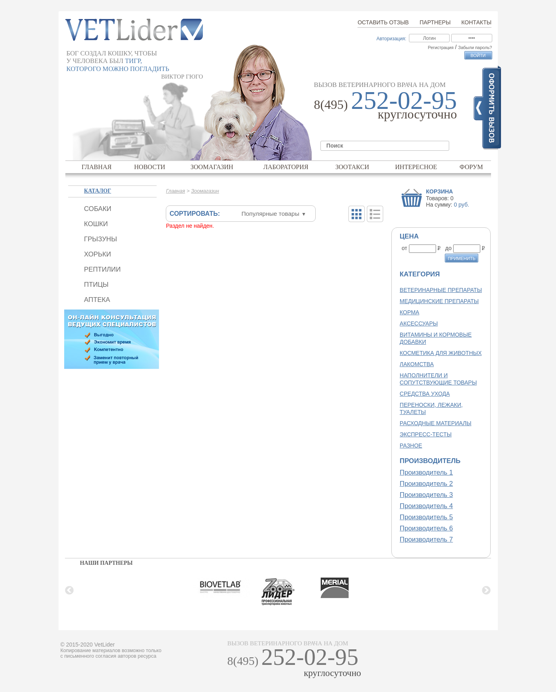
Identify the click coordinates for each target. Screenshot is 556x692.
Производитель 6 (426, 528)
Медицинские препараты (439, 301)
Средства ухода (425, 393)
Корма (409, 312)
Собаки (97, 209)
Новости (149, 167)
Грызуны (100, 239)
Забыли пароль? (475, 47)
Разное (411, 445)
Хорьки (97, 254)
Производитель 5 (426, 517)
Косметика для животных (441, 353)
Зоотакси (352, 167)
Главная (97, 167)
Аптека (97, 300)
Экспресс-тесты (426, 434)
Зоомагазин (212, 167)
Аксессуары (419, 323)
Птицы (96, 284)
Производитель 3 (426, 495)
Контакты (477, 22)
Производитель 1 (426, 472)
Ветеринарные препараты (441, 290)
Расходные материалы (436, 423)
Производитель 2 (426, 483)
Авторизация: (391, 38)
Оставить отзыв (383, 22)
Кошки (96, 224)
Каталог (97, 191)
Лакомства (417, 364)
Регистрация (441, 47)
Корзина (439, 191)
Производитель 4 (426, 506)
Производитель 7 (426, 539)
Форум (471, 167)
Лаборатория (285, 167)
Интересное (416, 167)
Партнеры (435, 22)
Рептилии (102, 269)
